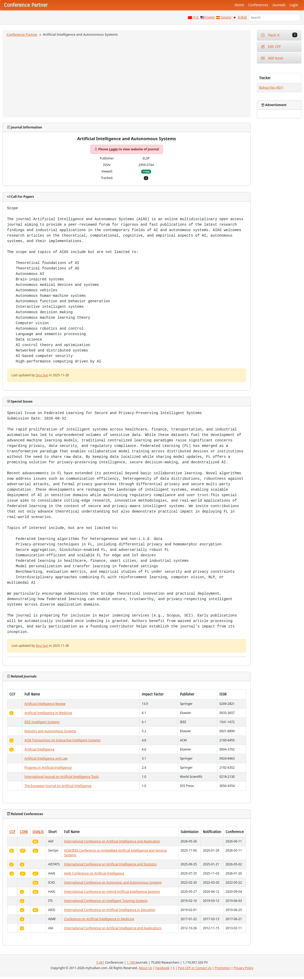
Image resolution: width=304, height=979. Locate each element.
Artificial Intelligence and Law (45, 758)
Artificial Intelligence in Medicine (48, 713)
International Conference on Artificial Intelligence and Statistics (110, 864)
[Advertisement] (126, 76)
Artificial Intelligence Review (44, 703)
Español (226, 17)
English (210, 17)
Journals (278, 5)
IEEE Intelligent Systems (42, 722)
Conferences (258, 5)
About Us (145, 968)
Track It (279, 35)
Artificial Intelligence (39, 749)
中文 (196, 17)
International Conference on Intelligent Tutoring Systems (106, 900)
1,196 (131, 962)
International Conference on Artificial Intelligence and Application (112, 841)
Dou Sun (42, 375)
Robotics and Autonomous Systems (50, 731)
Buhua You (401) (271, 87)
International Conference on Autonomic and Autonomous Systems (113, 882)
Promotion (222, 968)
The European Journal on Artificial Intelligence (58, 786)
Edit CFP (271, 47)
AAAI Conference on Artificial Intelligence (94, 873)
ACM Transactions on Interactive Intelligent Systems (62, 740)
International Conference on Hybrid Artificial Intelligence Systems (112, 891)
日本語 (242, 17)
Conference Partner (22, 34)
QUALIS (38, 832)
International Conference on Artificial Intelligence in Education (109, 910)
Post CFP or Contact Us (194, 968)
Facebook (163, 968)
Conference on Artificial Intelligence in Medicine (99, 919)
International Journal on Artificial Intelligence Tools (61, 776)
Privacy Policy (243, 968)
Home (239, 5)
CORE (24, 832)
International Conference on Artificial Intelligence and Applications (113, 928)
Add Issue (272, 58)
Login (294, 5)
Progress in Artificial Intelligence (48, 767)
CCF (12, 832)
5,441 (100, 962)
